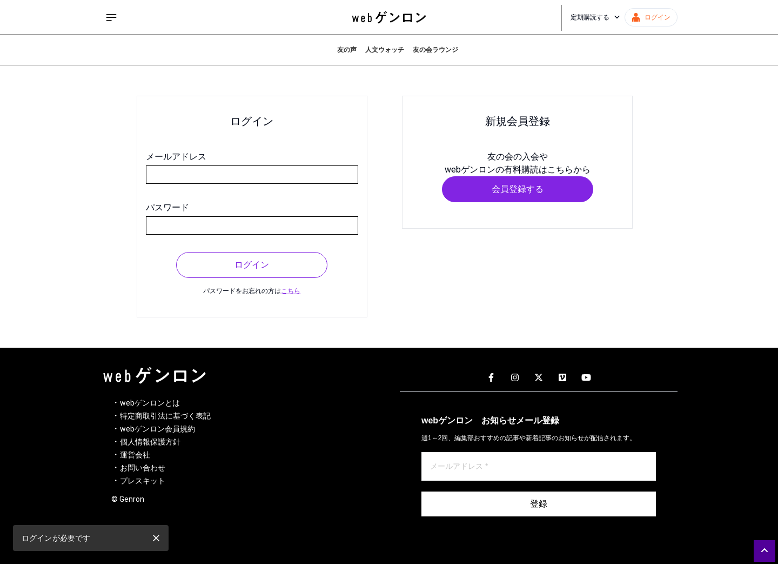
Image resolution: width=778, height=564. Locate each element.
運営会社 (135, 454)
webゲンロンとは (150, 403)
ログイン (251, 265)
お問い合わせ (142, 467)
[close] (156, 538)
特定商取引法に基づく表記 (165, 416)
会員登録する (518, 189)
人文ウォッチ (384, 50)
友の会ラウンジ (435, 50)
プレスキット (142, 480)
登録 (538, 503)
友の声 (347, 50)
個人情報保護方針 (150, 441)
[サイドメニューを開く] (111, 17)
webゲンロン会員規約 (157, 428)
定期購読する (595, 17)
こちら (290, 291)
